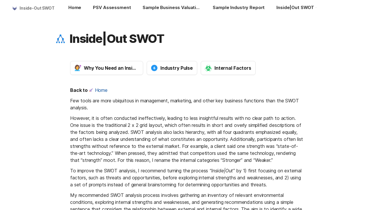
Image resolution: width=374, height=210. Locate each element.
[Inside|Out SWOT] (298, 8)
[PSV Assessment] (112, 8)
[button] (60, 39)
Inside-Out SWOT (37, 8)
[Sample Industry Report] (239, 8)
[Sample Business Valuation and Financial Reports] (172, 8)
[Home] (75, 8)
